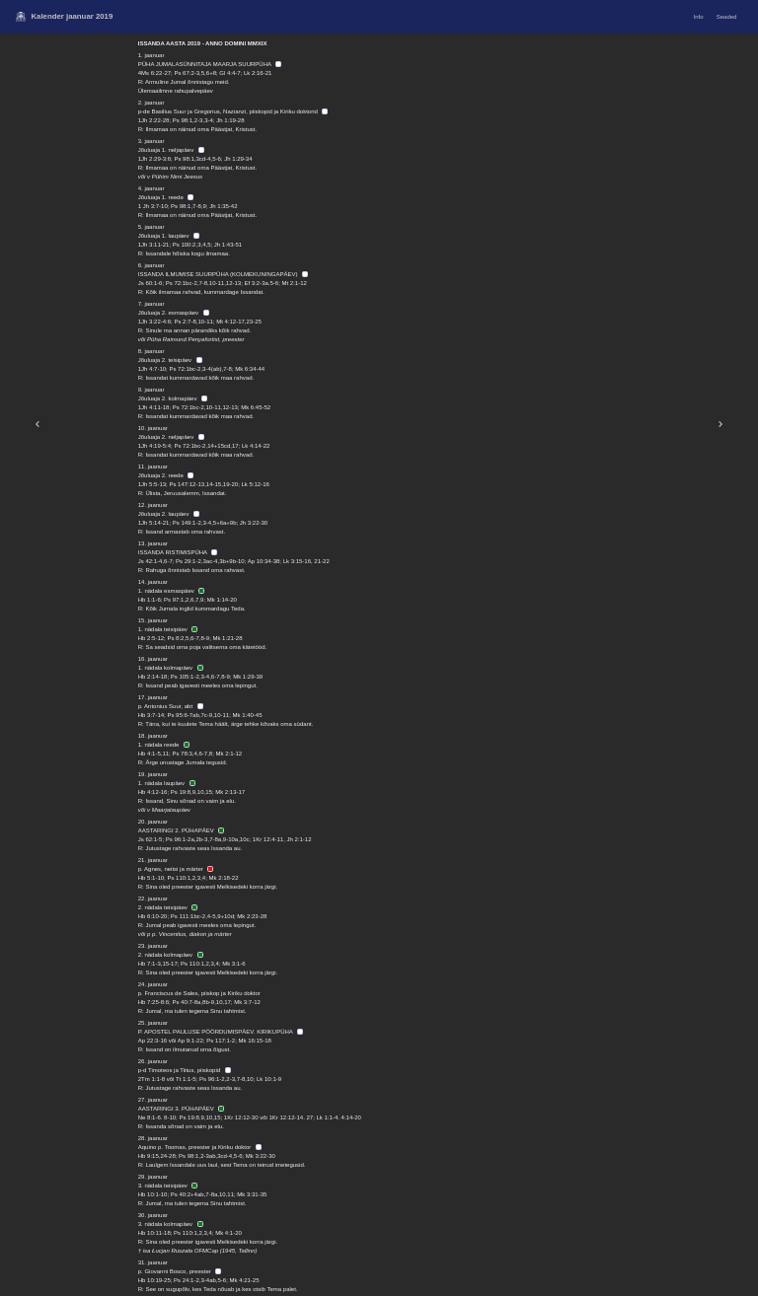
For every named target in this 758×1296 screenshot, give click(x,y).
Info (699, 17)
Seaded (727, 17)
